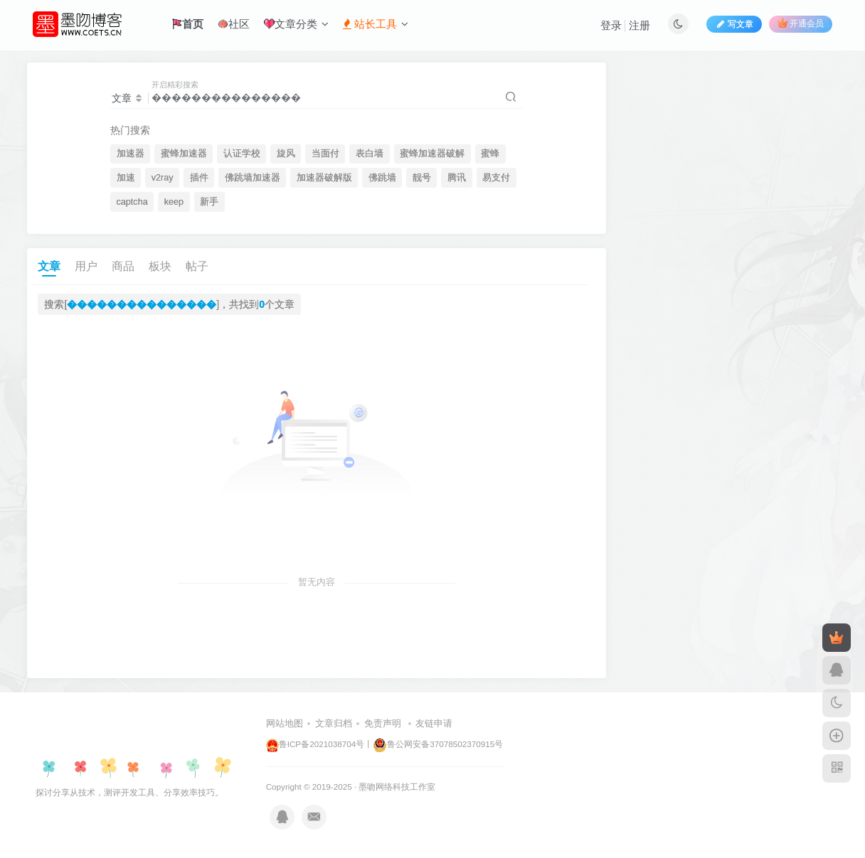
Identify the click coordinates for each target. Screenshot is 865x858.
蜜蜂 (490, 154)
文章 (49, 266)
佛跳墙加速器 (252, 178)
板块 (160, 266)
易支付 (496, 178)
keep (174, 202)
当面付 (325, 154)
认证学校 (241, 154)
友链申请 (433, 723)
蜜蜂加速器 (184, 154)
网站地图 (284, 723)
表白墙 (369, 154)
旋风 (286, 154)
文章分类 (296, 24)
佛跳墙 (382, 178)
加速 (126, 178)
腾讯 (456, 178)
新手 (209, 202)
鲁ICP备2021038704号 (315, 744)
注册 (639, 25)
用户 (86, 266)
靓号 (422, 178)
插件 (199, 178)
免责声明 (382, 723)
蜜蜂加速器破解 (432, 154)
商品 (123, 266)
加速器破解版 (324, 178)
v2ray (163, 178)
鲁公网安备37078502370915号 (438, 744)
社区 (234, 24)
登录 (611, 25)
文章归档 (333, 723)
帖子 (197, 266)
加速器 (130, 154)
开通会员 (801, 23)
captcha (132, 202)
